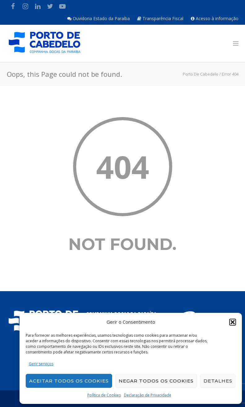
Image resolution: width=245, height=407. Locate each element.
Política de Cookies (104, 395)
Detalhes (217, 381)
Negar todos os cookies (156, 381)
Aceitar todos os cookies (69, 381)
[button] (233, 322)
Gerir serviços (41, 363)
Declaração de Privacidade (147, 395)
